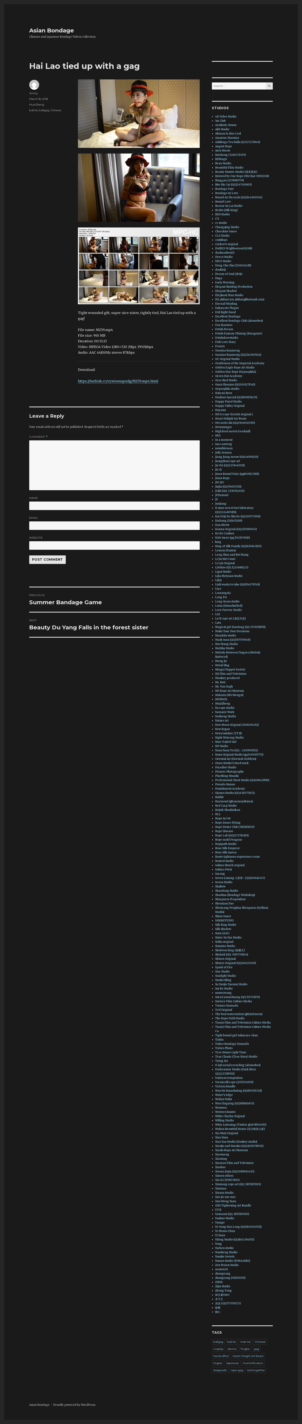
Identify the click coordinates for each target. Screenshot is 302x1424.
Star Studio (222, 971)
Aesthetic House (226, 125)
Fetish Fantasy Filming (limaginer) (238, 333)
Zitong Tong (223, 1290)
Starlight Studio (225, 976)
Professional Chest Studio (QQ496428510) (242, 780)
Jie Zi (218, 469)
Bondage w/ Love (226, 193)
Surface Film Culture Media (233, 1001)
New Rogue (222, 729)
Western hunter (225, 1112)
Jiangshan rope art (227, 461)
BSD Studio (222, 214)
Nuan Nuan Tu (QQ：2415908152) (236, 750)
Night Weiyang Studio (229, 737)
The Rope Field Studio (230, 1018)
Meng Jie (221, 661)
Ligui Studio (223, 571)
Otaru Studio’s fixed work (232, 763)
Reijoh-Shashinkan (227, 810)
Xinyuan (220, 1188)
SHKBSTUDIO (224, 920)
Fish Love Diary (225, 342)
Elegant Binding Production (233, 286)
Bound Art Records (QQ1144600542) (238, 197)
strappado (220, 1370)
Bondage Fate (224, 189)
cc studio (221, 223)
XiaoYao (220, 1167)
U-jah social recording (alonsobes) (237, 1065)
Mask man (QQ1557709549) (232, 640)
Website (36, 537)
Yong (218, 1244)
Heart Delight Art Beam (230, 418)
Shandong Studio (226, 890)
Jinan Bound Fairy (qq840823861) (237, 474)
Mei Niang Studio (226, 644)
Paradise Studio (225, 767)
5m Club (220, 121)
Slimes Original (225, 959)
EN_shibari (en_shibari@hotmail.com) (239, 299)
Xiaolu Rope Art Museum (231, 1150)
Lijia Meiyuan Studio (229, 576)
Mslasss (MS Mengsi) (229, 695)
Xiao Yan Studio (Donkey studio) (236, 1141)
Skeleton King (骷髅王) (230, 950)
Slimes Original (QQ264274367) (235, 963)
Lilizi (218, 580)
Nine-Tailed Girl (225, 742)
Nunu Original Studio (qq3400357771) (239, 754)
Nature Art (222, 720)
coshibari (221, 240)
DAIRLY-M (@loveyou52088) (233, 248)
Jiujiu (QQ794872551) (228, 486)
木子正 (219, 1299)
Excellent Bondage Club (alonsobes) (239, 320)
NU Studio (221, 746)
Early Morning (225, 282)
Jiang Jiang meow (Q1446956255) (236, 457)
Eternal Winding (226, 303)
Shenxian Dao (224, 903)
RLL (218, 814)
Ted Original (223, 1010)
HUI (217, 435)
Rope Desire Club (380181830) (234, 827)
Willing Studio (224, 1120)
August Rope (223, 146)
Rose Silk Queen (225, 852)
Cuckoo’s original (226, 244)
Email (33, 517)
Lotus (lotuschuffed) (228, 605)
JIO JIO (219, 482)
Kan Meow (222, 525)
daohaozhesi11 (224, 252)
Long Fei (221, 597)
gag (256, 1348)
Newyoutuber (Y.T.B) (228, 733)
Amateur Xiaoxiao (227, 138)
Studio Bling (223, 980)
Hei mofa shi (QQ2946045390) (235, 423)
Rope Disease (224, 831)
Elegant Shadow (226, 291)
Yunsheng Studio (226, 1252)
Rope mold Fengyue (228, 839)
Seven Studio (223, 882)
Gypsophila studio (227, 389)
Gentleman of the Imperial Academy (239, 363)
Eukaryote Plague (227, 308)
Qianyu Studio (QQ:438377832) (235, 793)
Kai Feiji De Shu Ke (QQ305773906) (237, 516)
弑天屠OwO (222, 1295)
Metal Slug (222, 665)
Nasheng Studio (225, 716)
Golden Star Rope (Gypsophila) (235, 372)
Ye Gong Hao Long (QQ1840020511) (238, 1227)
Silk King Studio (225, 925)
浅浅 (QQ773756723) (228, 1303)
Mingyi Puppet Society (230, 669)
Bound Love (223, 201)
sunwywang (223, 993)
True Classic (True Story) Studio (236, 1056)
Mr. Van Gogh (224, 686)
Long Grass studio (227, 601)
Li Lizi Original (225, 563)
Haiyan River (223, 393)
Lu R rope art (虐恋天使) (230, 618)
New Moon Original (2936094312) (237, 725)
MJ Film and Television (230, 674)
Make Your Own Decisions (232, 631)
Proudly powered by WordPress (74, 1405)
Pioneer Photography (229, 771)
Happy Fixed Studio (228, 401)
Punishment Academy (230, 788)
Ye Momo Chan (225, 1231)
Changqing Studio (227, 227)
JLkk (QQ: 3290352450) (229, 491)
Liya (218, 588)
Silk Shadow (223, 929)
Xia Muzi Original (226, 1133)
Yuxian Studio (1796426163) (232, 1261)
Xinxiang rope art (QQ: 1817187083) (238, 1184)
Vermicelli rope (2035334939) (234, 1082)
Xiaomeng (222, 1154)
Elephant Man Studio (229, 295)
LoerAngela (223, 593)
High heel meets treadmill (232, 431)
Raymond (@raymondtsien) (234, 801)
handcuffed (221, 1356)
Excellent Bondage (228, 316)
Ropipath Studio (225, 844)
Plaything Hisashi (227, 776)
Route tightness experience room (237, 856)
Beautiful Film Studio (229, 167)
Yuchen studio (224, 1248)
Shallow (220, 886)
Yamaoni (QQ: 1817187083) (232, 1214)
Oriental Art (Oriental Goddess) (235, 759)
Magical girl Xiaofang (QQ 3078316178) (240, 627)
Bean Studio (223, 163)
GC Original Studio (227, 359)
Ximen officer (224, 1175)
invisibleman (224, 448)
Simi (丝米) (222, 933)
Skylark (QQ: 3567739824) (231, 954)
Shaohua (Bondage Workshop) (235, 895)
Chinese (55, 110)
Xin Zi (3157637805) (227, 1180)
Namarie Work (224, 712)
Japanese (232, 1363)
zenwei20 (221, 1269)
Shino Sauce (223, 916)
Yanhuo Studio (224, 1218)
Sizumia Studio (225, 946)
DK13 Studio (223, 261)
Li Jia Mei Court (225, 559)
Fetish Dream (224, 329)
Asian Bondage (51, 30)
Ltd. (217, 614)
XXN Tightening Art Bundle (233, 1205)
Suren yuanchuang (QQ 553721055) (237, 997)
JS (216, 499)
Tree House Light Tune (230, 1052)
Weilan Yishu (223, 1099)
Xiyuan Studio (224, 1192)
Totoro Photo (224, 1048)
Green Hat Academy (228, 376)
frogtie (245, 1348)
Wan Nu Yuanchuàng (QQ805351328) (238, 1090)
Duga (218, 278)
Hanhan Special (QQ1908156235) (236, 397)
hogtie (217, 1363)
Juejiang (220, 503)
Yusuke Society (225, 1256)
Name (33, 498)
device (232, 1348)
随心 (217, 1312)
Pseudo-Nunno (225, 784)
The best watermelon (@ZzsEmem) (238, 1014)
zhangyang (222, 1273)
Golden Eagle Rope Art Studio (235, 367)
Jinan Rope (222, 478)
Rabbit (219, 797)
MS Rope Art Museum (229, 691)
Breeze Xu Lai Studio (229, 206)
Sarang (220, 873)
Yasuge (220, 1222)
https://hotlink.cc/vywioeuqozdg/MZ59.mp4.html (118, 381)
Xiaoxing (221, 1158)
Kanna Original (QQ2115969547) (236, 529)
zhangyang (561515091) (230, 1278)
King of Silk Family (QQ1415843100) (238, 546)
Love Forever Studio (228, 610)
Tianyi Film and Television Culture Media (243, 1022)
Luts (218, 622)
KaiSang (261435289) (228, 520)
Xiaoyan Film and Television (234, 1163)
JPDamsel (221, 495)
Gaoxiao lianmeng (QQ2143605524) (238, 355)
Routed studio (224, 861)
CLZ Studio (222, 235)
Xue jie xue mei (225, 1197)
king (218, 542)
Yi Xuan (220, 1235)
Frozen (220, 346)
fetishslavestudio (226, 337)
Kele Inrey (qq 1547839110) (232, 537)
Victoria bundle (225, 1086)
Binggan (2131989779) (229, 180)
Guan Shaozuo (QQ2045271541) (235, 384)
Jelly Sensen (223, 452)
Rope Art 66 (223, 818)
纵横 (217, 1307)
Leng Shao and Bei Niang (232, 554)
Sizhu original (224, 942)
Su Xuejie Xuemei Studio (231, 984)
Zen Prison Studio (227, 1265)
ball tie (33, 110)
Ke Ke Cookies (224, 533)
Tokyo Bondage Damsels (232, 1044)
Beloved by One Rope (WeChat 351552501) (242, 176)
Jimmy (33, 93)
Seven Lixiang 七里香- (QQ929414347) (240, 878)
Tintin (219, 1039)
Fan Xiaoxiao (223, 325)
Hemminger (223, 427)
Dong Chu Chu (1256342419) (233, 265)
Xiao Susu (221, 1137)
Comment (38, 437)
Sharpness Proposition (230, 899)
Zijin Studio (222, 1286)
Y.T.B (218, 1210)
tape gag (237, 1370)
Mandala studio (225, 635)
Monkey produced (227, 678)
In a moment (224, 440)
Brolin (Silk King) (226, 210)
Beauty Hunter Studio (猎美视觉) (236, 172)
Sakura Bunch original (230, 865)
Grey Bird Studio (226, 380)
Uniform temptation (229, 1078)
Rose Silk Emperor (227, 848)
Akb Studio (222, 129)
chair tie (245, 1341)
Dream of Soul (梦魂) (228, 274)
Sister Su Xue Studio (228, 937)
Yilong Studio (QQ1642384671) (234, 1239)
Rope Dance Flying (228, 822)
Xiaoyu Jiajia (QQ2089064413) (234, 1171)
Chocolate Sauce (226, 231)
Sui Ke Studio (224, 988)
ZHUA (219, 1282)
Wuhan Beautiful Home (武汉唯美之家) (240, 1129)
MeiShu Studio (224, 648)
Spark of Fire (224, 967)
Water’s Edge (224, 1095)
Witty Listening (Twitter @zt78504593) (240, 1124)
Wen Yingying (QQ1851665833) (234, 1103)
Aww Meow (222, 150)
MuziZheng (36, 104)
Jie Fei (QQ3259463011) (230, 465)
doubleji (220, 269)
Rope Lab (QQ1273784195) (232, 835)
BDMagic (221, 159)
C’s (217, 218)
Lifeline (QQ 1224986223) (231, 567)
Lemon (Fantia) (225, 550)
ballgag (44, 110)
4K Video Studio (225, 116)
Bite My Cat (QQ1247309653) (233, 184)
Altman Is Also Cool (228, 133)
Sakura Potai (223, 869)
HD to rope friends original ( (234, 414)
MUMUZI (221, 699)
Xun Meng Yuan (225, 1201)
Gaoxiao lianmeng (227, 350)
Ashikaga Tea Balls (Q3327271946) (237, 142)
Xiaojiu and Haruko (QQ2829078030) (239, 1146)
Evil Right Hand (225, 312)
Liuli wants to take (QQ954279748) (237, 584)
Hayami (220, 410)
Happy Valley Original (230, 406)
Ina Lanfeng (223, 444)
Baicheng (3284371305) (230, 155)
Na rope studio (224, 708)
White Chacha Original (230, 1116)
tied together (256, 1370)
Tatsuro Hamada (226, 1005)
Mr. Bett (220, 682)
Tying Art (221, 1061)
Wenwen (221, 1107)
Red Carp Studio (226, 805)
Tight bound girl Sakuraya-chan (236, 1035)
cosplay (218, 1348)
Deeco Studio (224, 257)
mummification (253, 1363)
